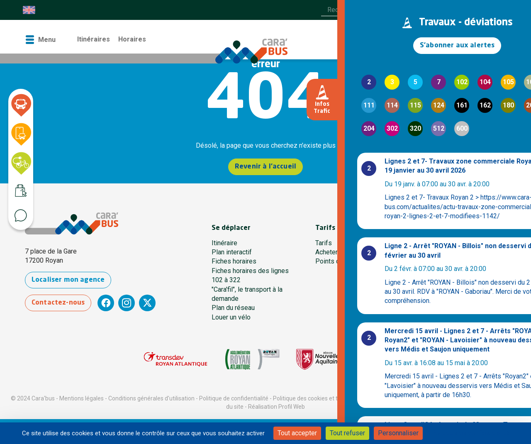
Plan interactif (232, 252)
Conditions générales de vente (405, 398)
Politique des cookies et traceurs (315, 398)
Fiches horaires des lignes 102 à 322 (250, 275)
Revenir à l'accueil (266, 167)
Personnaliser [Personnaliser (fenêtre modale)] (398, 433)
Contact (432, 39)
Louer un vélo (231, 317)
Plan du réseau (233, 308)
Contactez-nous (63, 303)
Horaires (132, 39)
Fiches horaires (234, 261)
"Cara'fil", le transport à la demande (247, 294)
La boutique (393, 39)
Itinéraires (93, 39)
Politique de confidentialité (233, 398)
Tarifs (323, 243)
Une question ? (440, 261)
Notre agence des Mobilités (459, 243)
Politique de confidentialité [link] (470, 433)
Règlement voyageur (476, 398)
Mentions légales (81, 398)
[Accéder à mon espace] (483, 40)
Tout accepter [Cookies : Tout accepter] (297, 433)
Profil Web (291, 406)
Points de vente (338, 261)
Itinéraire (224, 243)
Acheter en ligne (338, 252)
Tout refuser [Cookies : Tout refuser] (347, 433)
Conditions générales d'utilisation (151, 398)
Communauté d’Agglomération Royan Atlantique (462, 284)
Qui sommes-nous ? (448, 252)
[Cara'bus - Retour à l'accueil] (265, 46)
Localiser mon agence (74, 280)
